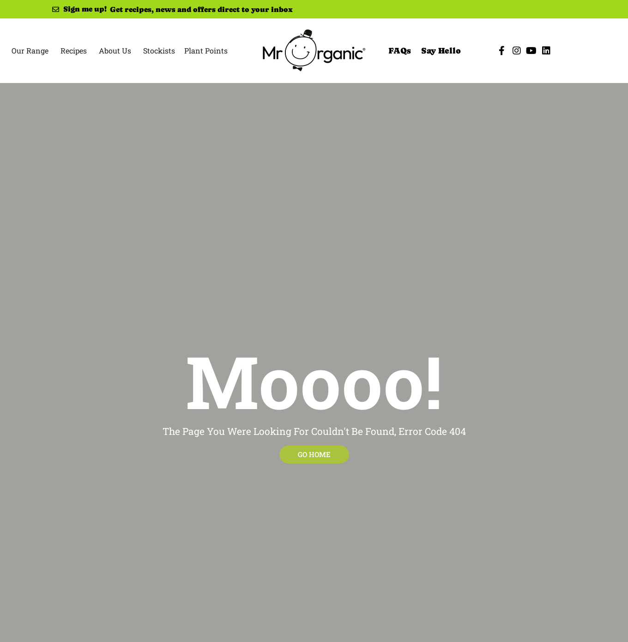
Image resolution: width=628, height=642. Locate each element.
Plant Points (206, 50)
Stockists (159, 50)
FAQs (399, 50)
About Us (115, 50)
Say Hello (441, 50)
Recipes (73, 50)
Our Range (30, 50)
